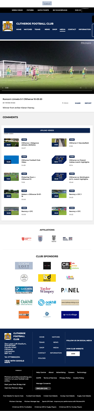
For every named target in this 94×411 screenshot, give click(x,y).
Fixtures (30, 10)
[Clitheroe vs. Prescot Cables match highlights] (59, 155)
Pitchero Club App (15, 397)
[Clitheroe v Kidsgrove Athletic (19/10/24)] (11, 138)
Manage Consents (43, 379)
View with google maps (14, 357)
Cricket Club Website (50, 391)
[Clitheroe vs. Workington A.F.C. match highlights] (59, 172)
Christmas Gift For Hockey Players (70, 402)
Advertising (61, 368)
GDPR (38, 373)
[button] (19, 29)
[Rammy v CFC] (11, 206)
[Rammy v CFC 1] (59, 189)
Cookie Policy (78, 373)
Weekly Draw (17, 10)
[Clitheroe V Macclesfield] (59, 138)
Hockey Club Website (67, 391)
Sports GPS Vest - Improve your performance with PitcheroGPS (63, 397)
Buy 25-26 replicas (60, 10)
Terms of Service (50, 373)
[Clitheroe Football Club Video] (11, 155)
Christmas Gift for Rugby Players (45, 402)
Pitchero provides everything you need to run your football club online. (17, 374)
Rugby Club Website (84, 391)
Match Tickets (43, 10)
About (51, 368)
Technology (81, 368)
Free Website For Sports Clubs (13, 391)
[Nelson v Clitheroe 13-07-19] (11, 189)
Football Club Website (33, 391)
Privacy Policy (65, 373)
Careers (71, 368)
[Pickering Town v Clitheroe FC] (11, 172)
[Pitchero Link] (86, 11)
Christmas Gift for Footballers (22, 402)
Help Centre (41, 368)
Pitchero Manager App (31, 397)
